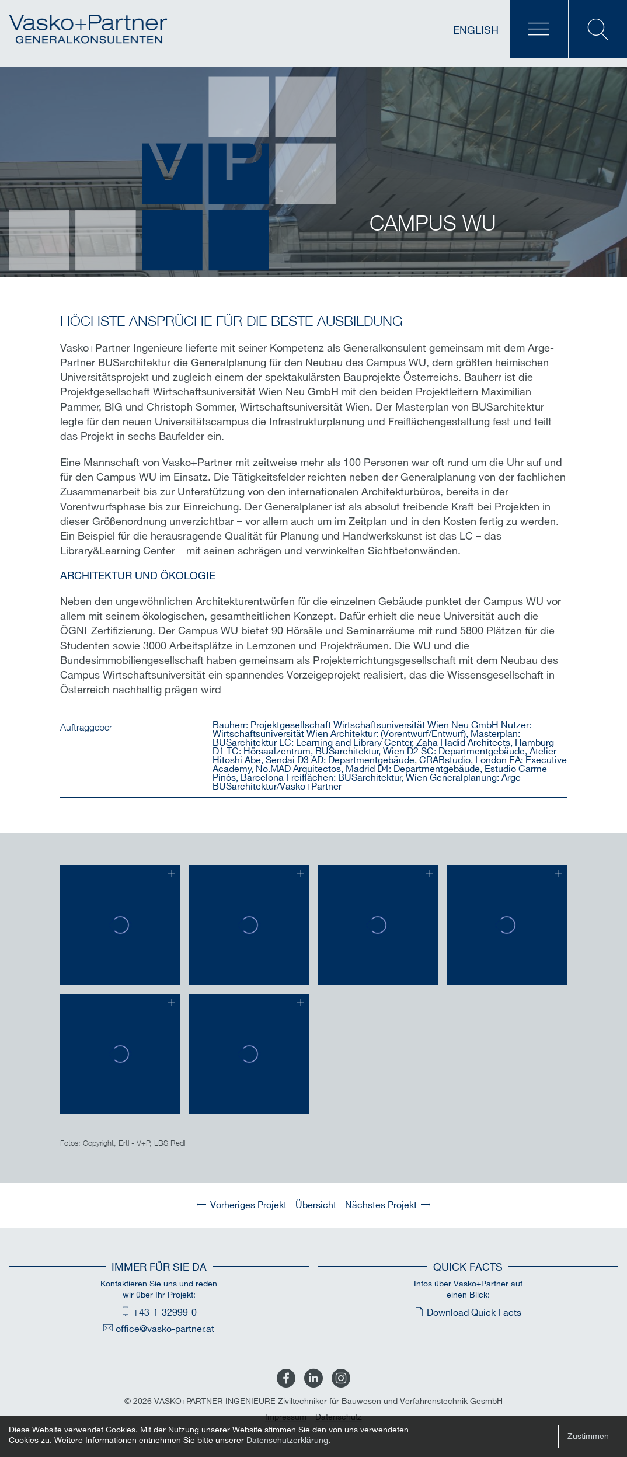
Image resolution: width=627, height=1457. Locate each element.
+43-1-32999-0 (165, 1313)
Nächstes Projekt (381, 1205)
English (476, 31)
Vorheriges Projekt (248, 1205)
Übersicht (315, 1205)
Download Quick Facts (474, 1313)
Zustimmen (588, 1436)
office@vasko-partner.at (165, 1329)
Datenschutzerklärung (287, 1440)
